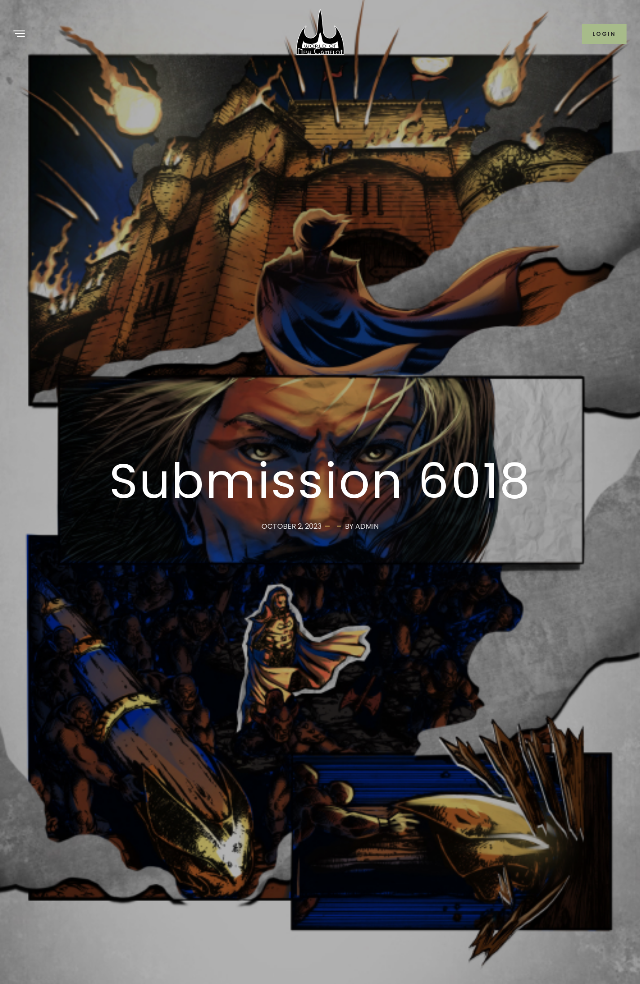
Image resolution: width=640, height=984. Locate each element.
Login (604, 34)
